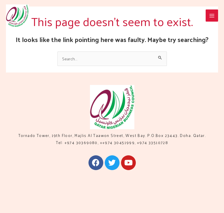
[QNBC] (17, 15)
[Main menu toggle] (212, 15)
